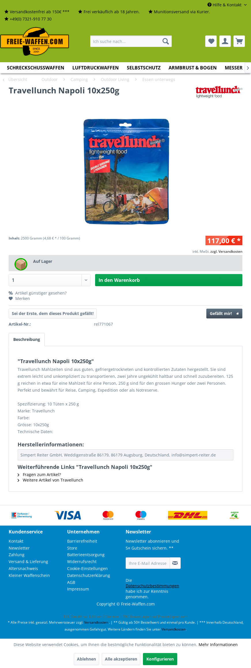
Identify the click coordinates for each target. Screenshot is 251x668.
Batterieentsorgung (86, 554)
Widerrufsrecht (82, 561)
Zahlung (16, 554)
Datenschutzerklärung (88, 575)
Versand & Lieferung (28, 561)
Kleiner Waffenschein (29, 575)
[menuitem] (37, 12)
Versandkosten (96, 622)
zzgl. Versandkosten (226, 251)
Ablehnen (86, 659)
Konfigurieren (160, 659)
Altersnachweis (23, 568)
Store (72, 548)
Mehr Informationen (218, 644)
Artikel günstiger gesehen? (38, 293)
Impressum (78, 589)
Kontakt (16, 541)
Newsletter (19, 548)
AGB (71, 582)
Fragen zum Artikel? (39, 474)
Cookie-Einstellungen (87, 568)
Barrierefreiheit (82, 541)
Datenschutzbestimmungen (152, 585)
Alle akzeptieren (121, 659)
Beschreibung (26, 339)
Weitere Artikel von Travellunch (50, 480)
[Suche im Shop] (131, 41)
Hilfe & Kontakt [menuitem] (225, 4)
